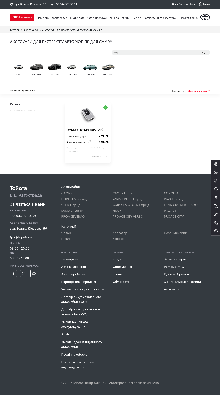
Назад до (22, 110)
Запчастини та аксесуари (160, 18)
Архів (65, 334)
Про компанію (188, 18)
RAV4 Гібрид (173, 199)
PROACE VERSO (73, 216)
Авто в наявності (73, 266)
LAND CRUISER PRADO (181, 204)
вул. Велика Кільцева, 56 (28, 4)
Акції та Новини (119, 18)
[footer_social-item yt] (33, 273)
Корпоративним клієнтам (68, 18)
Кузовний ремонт (177, 274)
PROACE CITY (174, 216)
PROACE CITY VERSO (127, 216)
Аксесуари (172, 289)
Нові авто (43, 18)
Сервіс (136, 18)
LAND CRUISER (72, 210)
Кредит (118, 259)
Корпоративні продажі (78, 281)
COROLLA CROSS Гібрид (130, 204)
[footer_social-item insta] (23, 273)
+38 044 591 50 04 (23, 215)
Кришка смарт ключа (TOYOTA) (84, 129)
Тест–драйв (69, 259)
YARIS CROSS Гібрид (127, 199)
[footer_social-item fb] (13, 273)
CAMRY (66, 193)
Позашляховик (175, 232)
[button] (204, 4)
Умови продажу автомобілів (82, 289)
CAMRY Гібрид (123, 193)
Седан (66, 232)
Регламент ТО (174, 266)
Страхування (122, 266)
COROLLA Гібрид (74, 199)
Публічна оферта (74, 354)
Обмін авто (120, 281)
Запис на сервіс (175, 259)
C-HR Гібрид (70, 204)
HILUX (117, 210)
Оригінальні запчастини (182, 281)
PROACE (170, 210)
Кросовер (119, 232)
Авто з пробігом (97, 18)
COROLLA (171, 193)
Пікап (65, 238)
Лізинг (117, 274)
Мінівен (118, 238)
